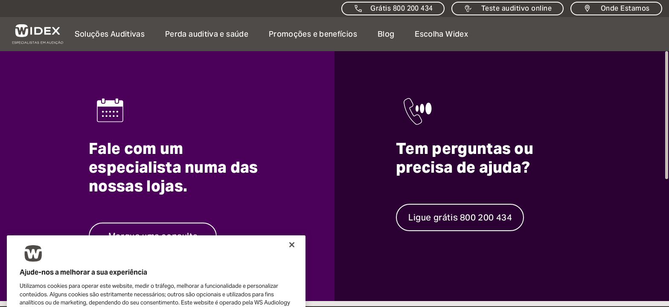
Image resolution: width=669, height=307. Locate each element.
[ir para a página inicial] (32, 34)
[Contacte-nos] (393, 8)
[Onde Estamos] (616, 8)
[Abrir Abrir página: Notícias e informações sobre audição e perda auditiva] (385, 34)
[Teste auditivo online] (507, 8)
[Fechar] (291, 257)
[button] (109, 34)
